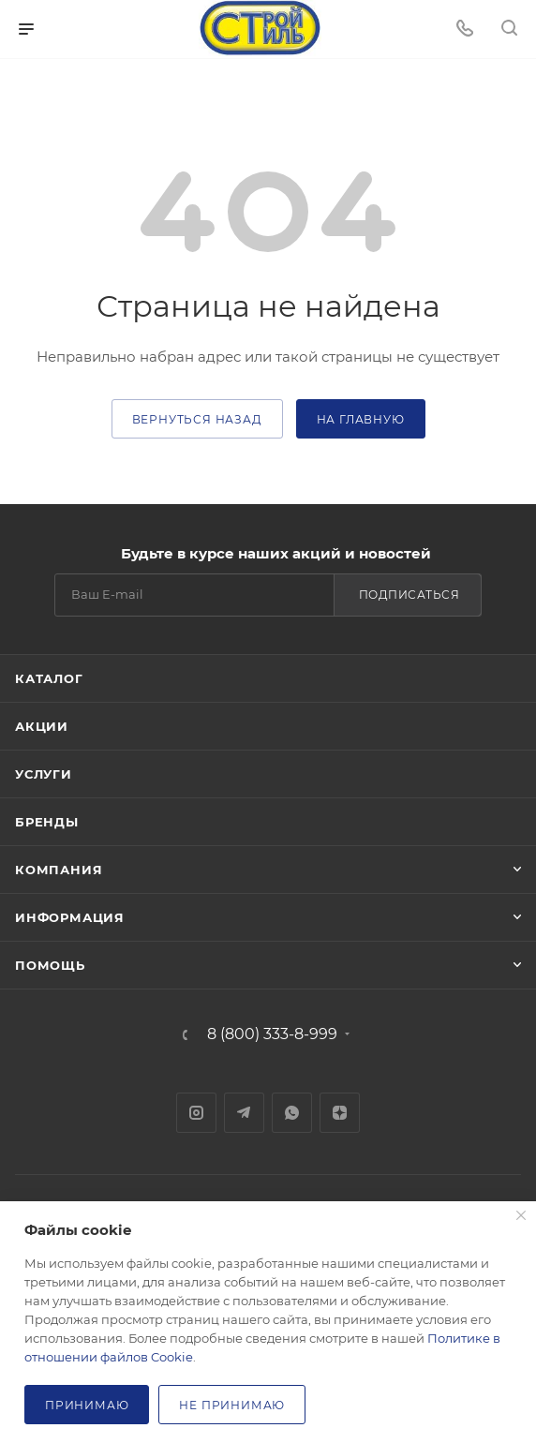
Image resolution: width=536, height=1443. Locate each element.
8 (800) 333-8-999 (272, 1034)
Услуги (43, 773)
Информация (70, 917)
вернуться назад (197, 419)
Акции (41, 726)
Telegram (244, 1113)
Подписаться (409, 595)
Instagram (196, 1113)
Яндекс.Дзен (340, 1113)
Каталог (49, 678)
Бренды (47, 821)
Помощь (50, 965)
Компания (58, 869)
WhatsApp (292, 1113)
